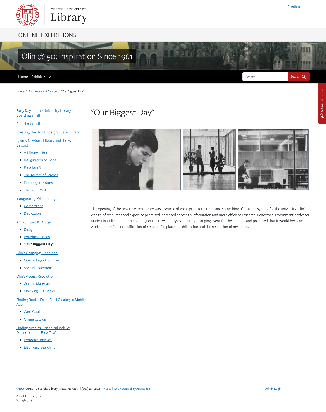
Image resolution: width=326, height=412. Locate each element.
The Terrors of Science (41, 174)
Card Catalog (33, 311)
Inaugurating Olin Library (35, 198)
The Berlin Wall (35, 189)
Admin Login (273, 388)
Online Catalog (35, 319)
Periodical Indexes (38, 339)
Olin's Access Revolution (35, 276)
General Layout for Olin (41, 260)
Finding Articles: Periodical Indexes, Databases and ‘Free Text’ (43, 330)
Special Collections (38, 267)
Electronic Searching (39, 347)
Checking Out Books (39, 290)
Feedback (295, 6)
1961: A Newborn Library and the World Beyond (47, 143)
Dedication (32, 213)
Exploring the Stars (38, 182)
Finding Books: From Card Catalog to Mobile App (51, 302)
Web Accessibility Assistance (131, 388)
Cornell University (27, 15)
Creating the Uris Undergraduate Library (47, 132)
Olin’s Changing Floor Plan (37, 252)
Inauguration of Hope (40, 159)
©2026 (20, 388)
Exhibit (36, 76)
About (54, 76)
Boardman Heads (37, 236)
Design (29, 229)
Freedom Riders (36, 167)
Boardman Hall (28, 123)
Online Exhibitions (47, 34)
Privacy (106, 388)
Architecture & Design (43, 91)
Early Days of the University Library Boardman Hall (43, 113)
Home (23, 76)
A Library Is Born (36, 152)
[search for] (265, 76)
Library (68, 15)
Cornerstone (33, 205)
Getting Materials (37, 283)
